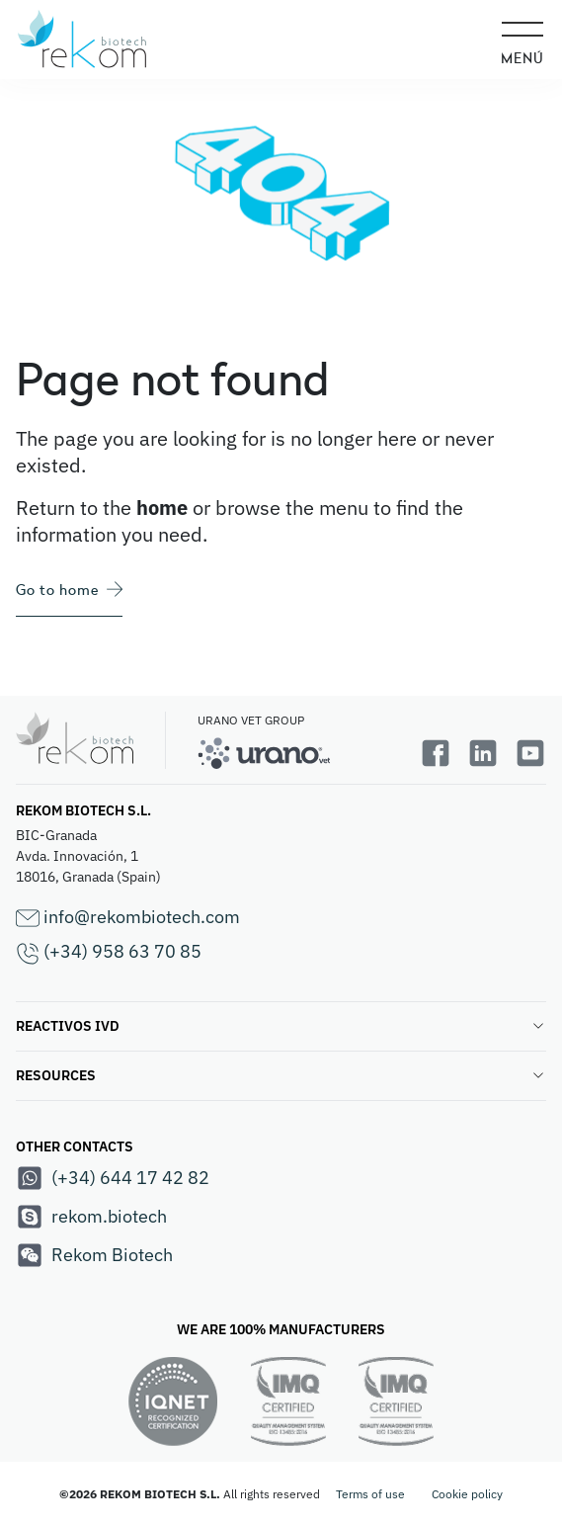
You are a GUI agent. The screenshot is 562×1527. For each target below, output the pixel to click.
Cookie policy (467, 1493)
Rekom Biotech (94, 1255)
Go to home (69, 589)
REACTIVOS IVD (281, 1026)
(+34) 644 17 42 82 (112, 1178)
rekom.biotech (91, 1216)
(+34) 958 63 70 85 (108, 952)
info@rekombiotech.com (128, 917)
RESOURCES (281, 1075)
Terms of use (370, 1493)
